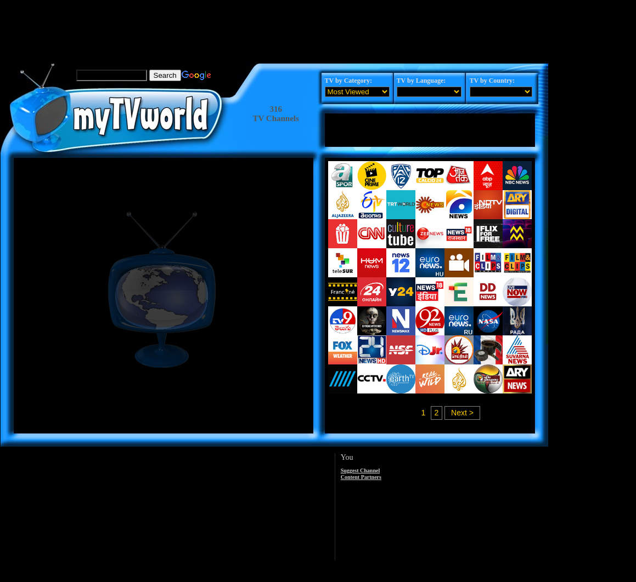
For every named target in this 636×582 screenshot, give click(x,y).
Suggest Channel (360, 470)
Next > (462, 412)
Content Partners (361, 477)
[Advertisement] (275, 24)
